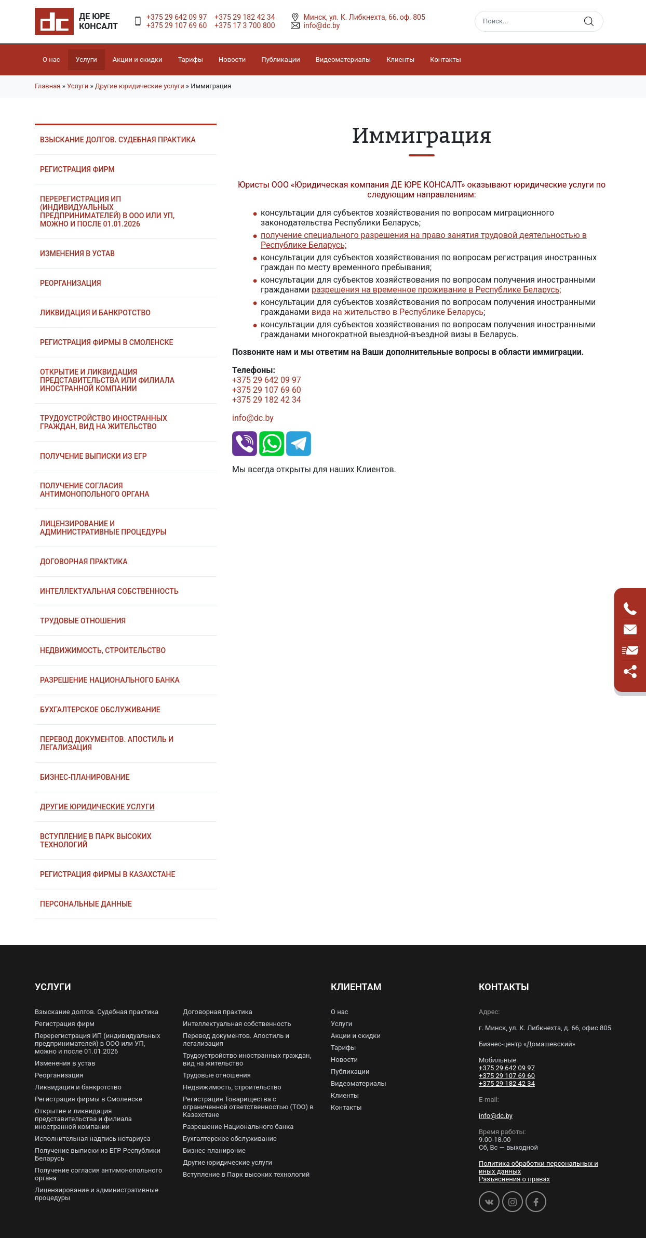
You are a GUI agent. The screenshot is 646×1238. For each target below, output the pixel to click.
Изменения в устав (77, 253)
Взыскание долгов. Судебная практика (118, 140)
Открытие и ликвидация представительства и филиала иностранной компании (83, 1118)
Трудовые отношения (83, 621)
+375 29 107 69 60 (176, 25)
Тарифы (190, 59)
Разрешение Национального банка (110, 680)
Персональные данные (86, 904)
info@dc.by (253, 418)
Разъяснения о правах (514, 1179)
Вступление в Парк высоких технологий (96, 840)
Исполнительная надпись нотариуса (93, 1138)
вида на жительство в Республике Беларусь (397, 312)
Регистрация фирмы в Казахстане (107, 874)
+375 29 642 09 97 (176, 17)
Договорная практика (84, 561)
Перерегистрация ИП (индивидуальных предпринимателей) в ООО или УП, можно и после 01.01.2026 (107, 211)
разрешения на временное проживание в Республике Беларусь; (436, 290)
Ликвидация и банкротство (95, 313)
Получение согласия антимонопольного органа (95, 490)
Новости (232, 59)
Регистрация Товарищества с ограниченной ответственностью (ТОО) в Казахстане (248, 1107)
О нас (51, 59)
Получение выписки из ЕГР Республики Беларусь (97, 1154)
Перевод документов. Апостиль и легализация (106, 743)
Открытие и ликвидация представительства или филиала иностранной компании (107, 380)
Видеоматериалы (343, 59)
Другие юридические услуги (139, 86)
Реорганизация (70, 283)
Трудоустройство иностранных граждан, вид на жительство (103, 422)
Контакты (445, 59)
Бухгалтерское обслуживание (100, 709)
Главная (47, 86)
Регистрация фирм (77, 169)
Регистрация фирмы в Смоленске (106, 342)
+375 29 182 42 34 (244, 17)
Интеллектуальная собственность (109, 591)
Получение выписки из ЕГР (93, 456)
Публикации (280, 59)
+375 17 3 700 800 (244, 25)
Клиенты (400, 59)
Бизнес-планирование (84, 777)
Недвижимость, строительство (103, 650)
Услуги (86, 59)
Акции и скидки (138, 59)
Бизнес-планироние (214, 1150)
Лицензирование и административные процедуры (103, 528)
